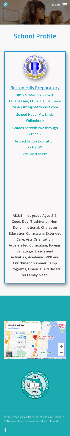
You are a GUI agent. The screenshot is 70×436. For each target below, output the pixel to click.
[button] (59, 4)
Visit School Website (35, 154)
